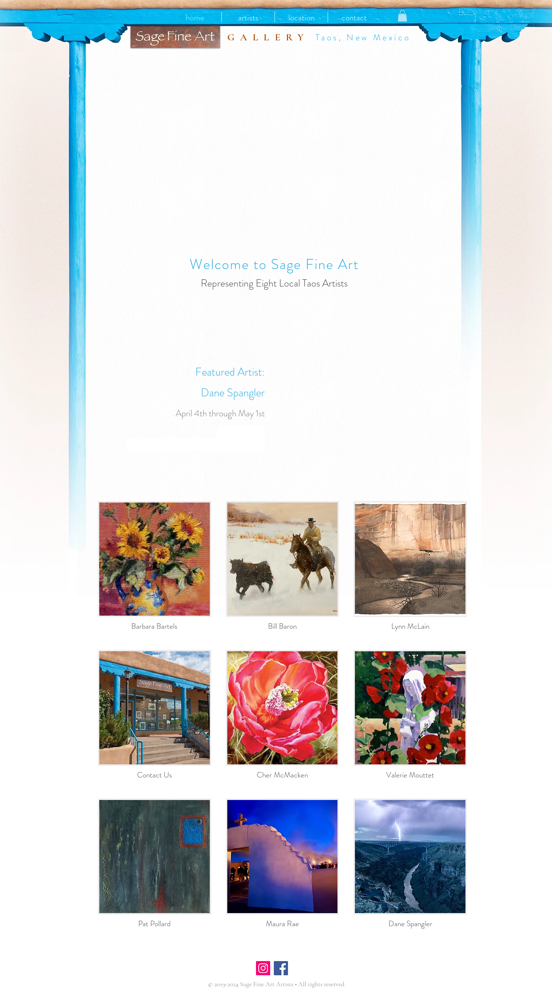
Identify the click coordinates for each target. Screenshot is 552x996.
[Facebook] (281, 968)
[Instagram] (263, 968)
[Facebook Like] (311, 969)
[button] (402, 15)
